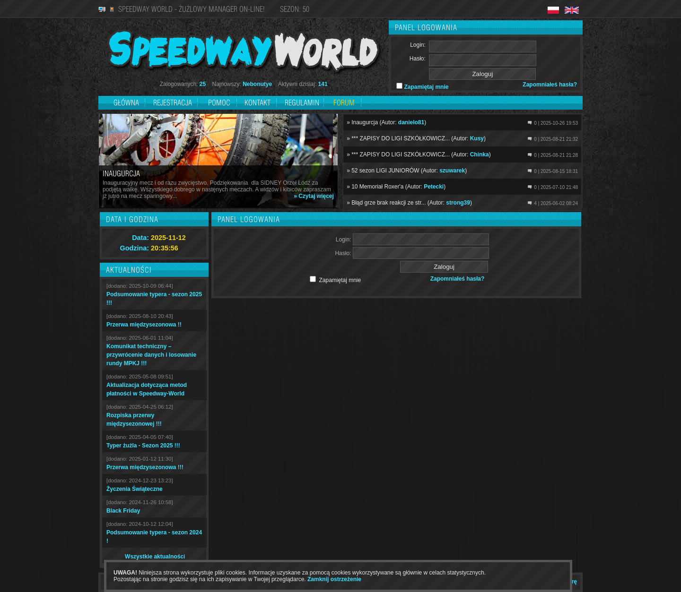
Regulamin (302, 102)
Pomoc (219, 102)
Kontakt (257, 102)
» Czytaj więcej (314, 196)
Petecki (434, 186)
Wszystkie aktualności (155, 556)
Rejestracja (173, 102)
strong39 (458, 202)
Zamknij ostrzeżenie (334, 579)
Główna (126, 102)
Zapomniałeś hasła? (550, 84)
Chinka (479, 154)
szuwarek (452, 170)
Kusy (477, 138)
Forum (344, 102)
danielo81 (411, 122)
